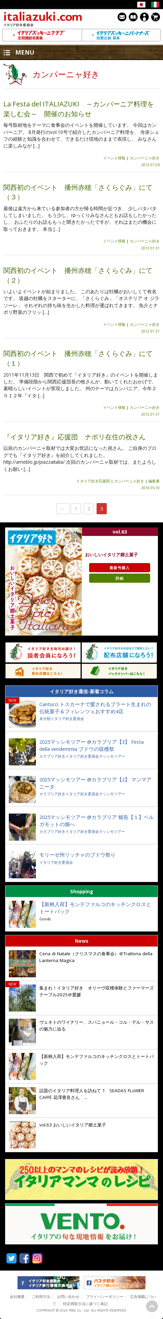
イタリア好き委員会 (67, 718)
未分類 (44, 718)
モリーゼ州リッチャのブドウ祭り (77, 854)
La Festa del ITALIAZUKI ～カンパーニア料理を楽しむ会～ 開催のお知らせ (78, 108)
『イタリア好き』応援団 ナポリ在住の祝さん (74, 436)
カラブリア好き (52, 756)
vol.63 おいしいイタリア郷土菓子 (73, 1125)
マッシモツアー (112, 756)
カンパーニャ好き (145, 157)
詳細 (120, 578)
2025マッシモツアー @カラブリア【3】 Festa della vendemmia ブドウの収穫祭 (91, 745)
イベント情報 (114, 157)
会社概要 (17, 1296)
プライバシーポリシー (104, 1296)
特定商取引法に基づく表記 (85, 1303)
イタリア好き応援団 (93, 480)
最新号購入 (119, 567)
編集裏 (154, 480)
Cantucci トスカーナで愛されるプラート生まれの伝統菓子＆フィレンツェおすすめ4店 (95, 708)
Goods (44, 918)
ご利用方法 (41, 1296)
